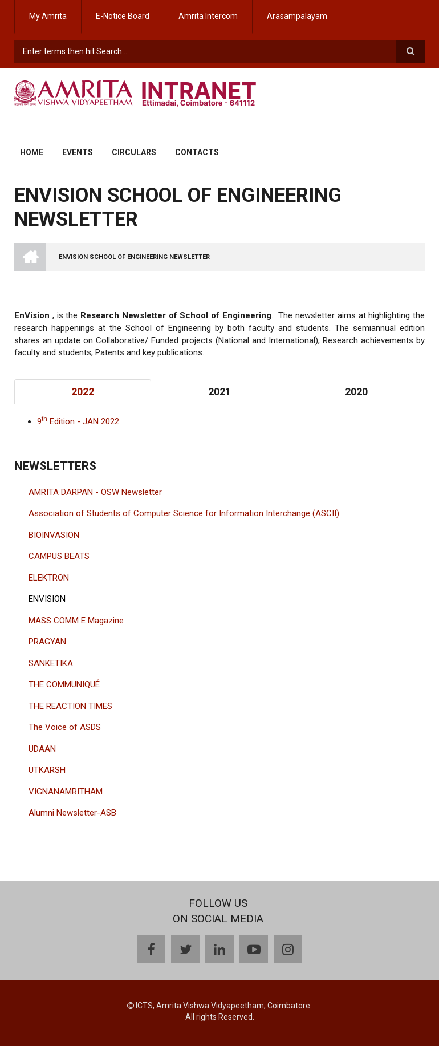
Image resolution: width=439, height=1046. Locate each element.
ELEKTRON (49, 578)
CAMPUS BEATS (59, 556)
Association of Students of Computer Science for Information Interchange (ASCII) (184, 513)
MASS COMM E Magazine (76, 620)
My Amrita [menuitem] (48, 16)
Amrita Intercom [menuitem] (208, 16)
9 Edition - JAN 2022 (78, 421)
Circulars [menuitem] (134, 152)
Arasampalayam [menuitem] (297, 16)
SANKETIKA (51, 663)
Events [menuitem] (77, 152)
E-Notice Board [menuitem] (122, 16)
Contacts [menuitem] (197, 152)
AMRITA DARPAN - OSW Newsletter (95, 492)
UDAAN (42, 749)
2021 (219, 392)
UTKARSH (47, 770)
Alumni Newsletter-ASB (72, 813)
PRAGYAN (47, 641)
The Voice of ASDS (65, 727)
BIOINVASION (54, 535)
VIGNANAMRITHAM (66, 791)
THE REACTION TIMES (70, 706)
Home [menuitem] (31, 152)
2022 (82, 392)
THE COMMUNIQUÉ (64, 684)
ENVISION (47, 599)
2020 (356, 392)
